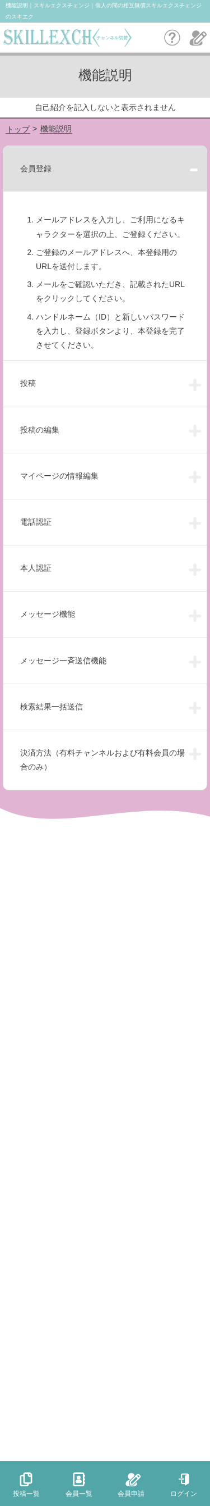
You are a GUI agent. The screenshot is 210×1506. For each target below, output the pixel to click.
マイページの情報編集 (59, 475)
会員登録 (36, 168)
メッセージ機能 (47, 613)
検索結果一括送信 (51, 706)
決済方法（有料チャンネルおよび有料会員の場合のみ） (102, 759)
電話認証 (36, 521)
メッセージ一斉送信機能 (63, 660)
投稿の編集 (39, 429)
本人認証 (36, 567)
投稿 (28, 383)
